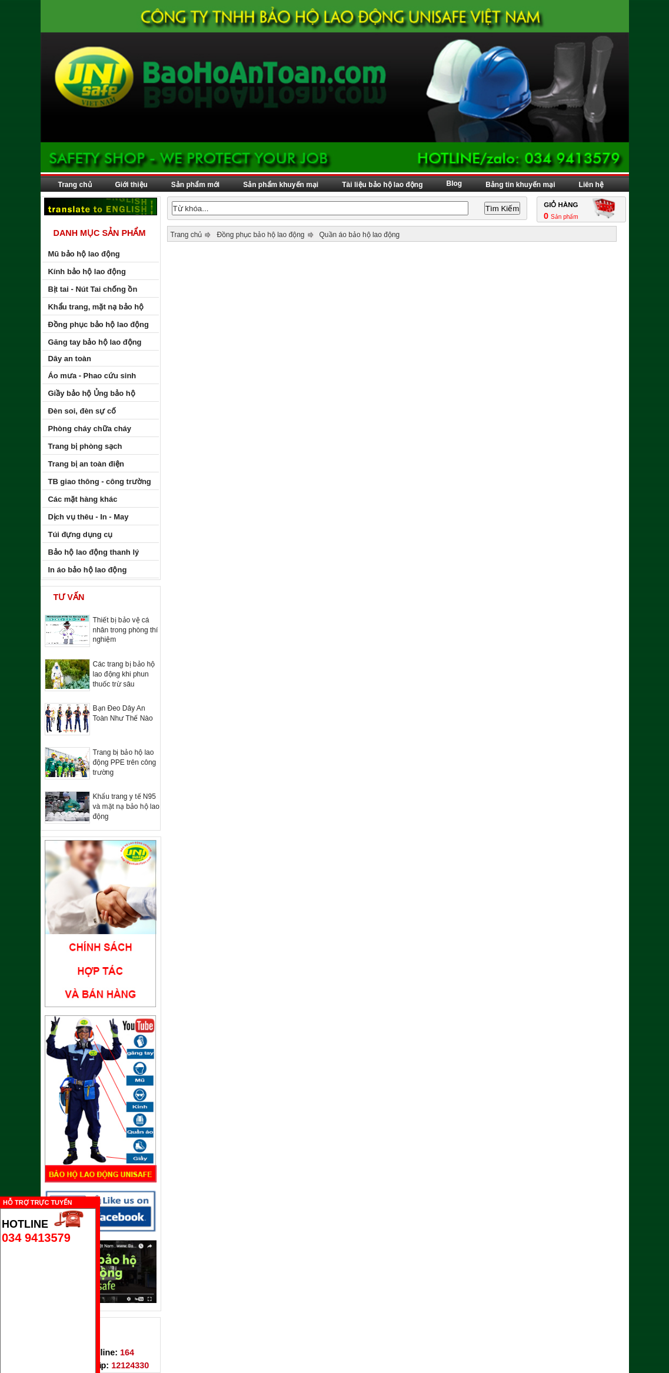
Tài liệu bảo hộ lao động (382, 185)
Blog (454, 183)
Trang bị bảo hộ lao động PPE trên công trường (125, 762)
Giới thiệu (131, 185)
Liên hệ (591, 185)
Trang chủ (75, 185)
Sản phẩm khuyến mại (280, 185)
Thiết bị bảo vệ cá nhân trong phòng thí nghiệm (125, 630)
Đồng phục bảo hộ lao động (260, 235)
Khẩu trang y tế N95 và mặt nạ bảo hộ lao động (126, 806)
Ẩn (103, 1201)
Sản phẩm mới (195, 185)
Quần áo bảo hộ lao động (359, 235)
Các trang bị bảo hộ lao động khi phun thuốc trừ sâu (124, 674)
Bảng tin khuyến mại (520, 185)
